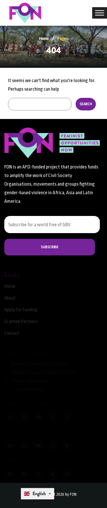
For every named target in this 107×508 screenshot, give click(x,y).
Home (44, 38)
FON (73, 494)
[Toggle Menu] (99, 12)
